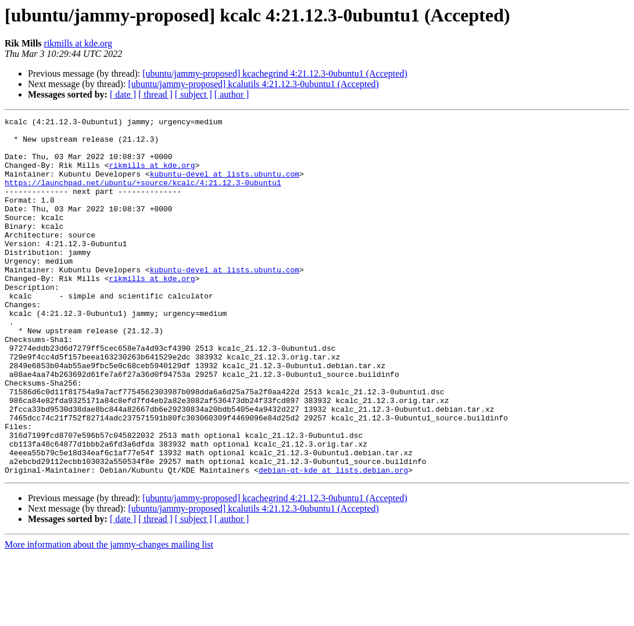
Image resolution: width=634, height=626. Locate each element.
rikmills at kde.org (78, 43)
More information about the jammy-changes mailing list (109, 616)
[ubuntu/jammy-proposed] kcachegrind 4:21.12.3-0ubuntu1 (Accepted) (274, 73)
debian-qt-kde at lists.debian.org (333, 541)
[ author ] (231, 94)
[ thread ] (155, 94)
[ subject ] (193, 94)
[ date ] (123, 94)
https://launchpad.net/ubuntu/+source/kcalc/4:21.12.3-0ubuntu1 (143, 196)
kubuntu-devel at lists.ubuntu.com (224, 186)
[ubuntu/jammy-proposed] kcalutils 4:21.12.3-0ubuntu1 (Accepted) (253, 84)
